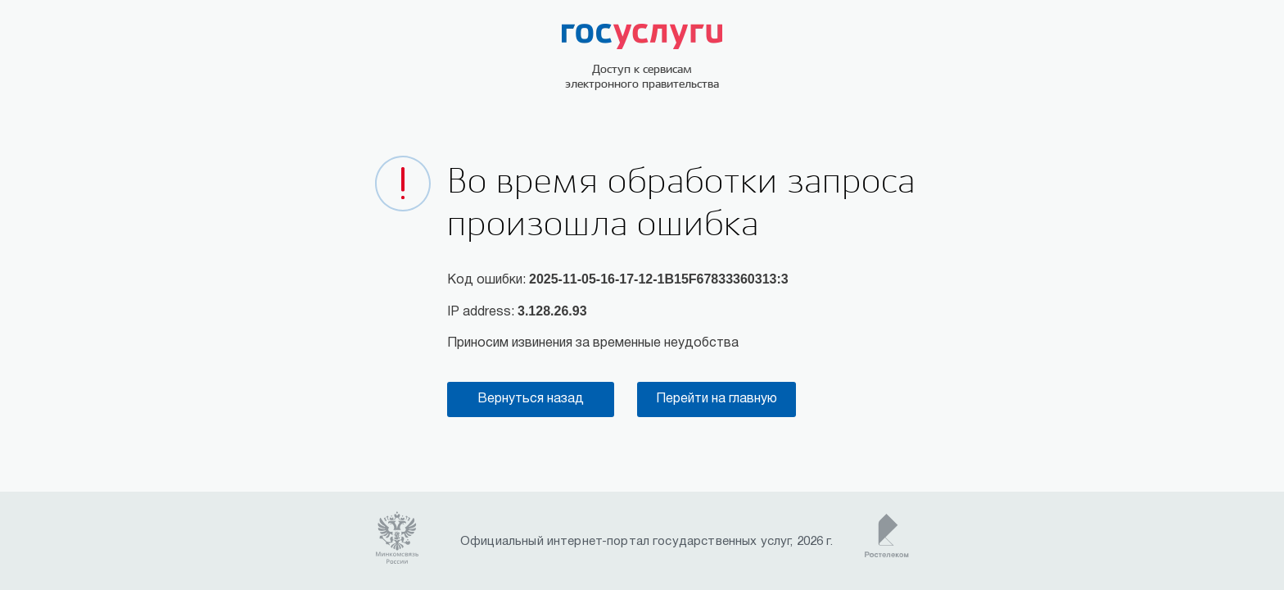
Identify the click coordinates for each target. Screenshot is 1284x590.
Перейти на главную (716, 399)
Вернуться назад (530, 399)
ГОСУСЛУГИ (642, 36)
